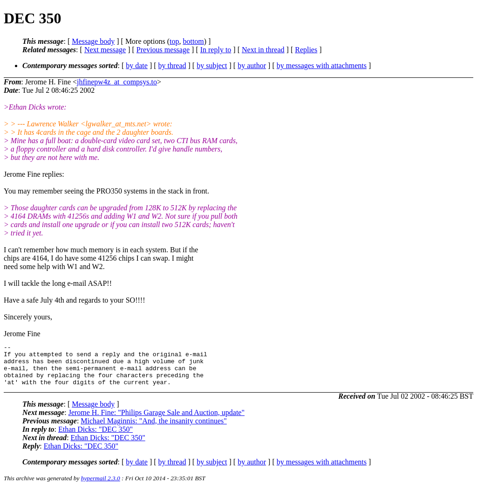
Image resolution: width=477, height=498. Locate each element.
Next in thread (263, 50)
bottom (193, 41)
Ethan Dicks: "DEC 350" (95, 438)
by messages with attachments (322, 65)
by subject (212, 65)
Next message (105, 50)
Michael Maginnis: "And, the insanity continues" (153, 429)
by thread (172, 65)
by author (252, 65)
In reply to (216, 50)
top (174, 41)
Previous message (163, 50)
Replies (306, 50)
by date (137, 65)
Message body (93, 41)
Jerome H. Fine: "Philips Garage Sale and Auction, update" (156, 421)
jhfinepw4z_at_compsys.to (117, 82)
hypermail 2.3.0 (100, 486)
